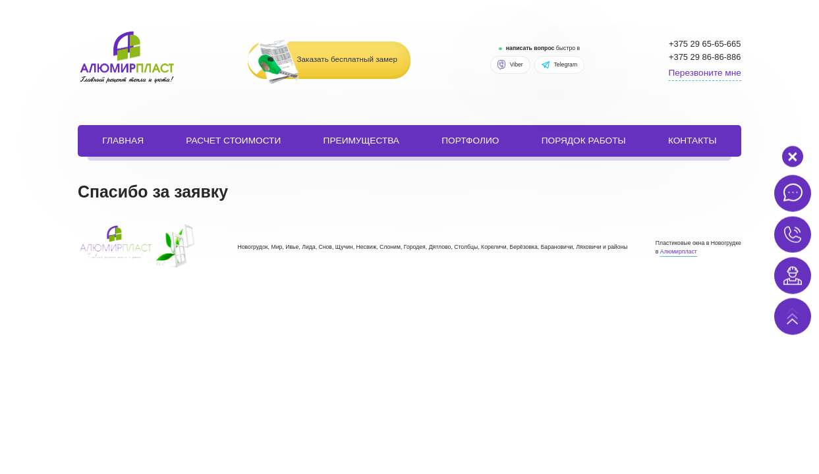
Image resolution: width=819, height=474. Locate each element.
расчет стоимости (233, 140)
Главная (123, 140)
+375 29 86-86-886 (705, 57)
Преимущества (361, 140)
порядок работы (584, 140)
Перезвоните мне (704, 73)
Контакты (692, 140)
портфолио (470, 140)
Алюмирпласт (678, 251)
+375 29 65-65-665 (705, 44)
